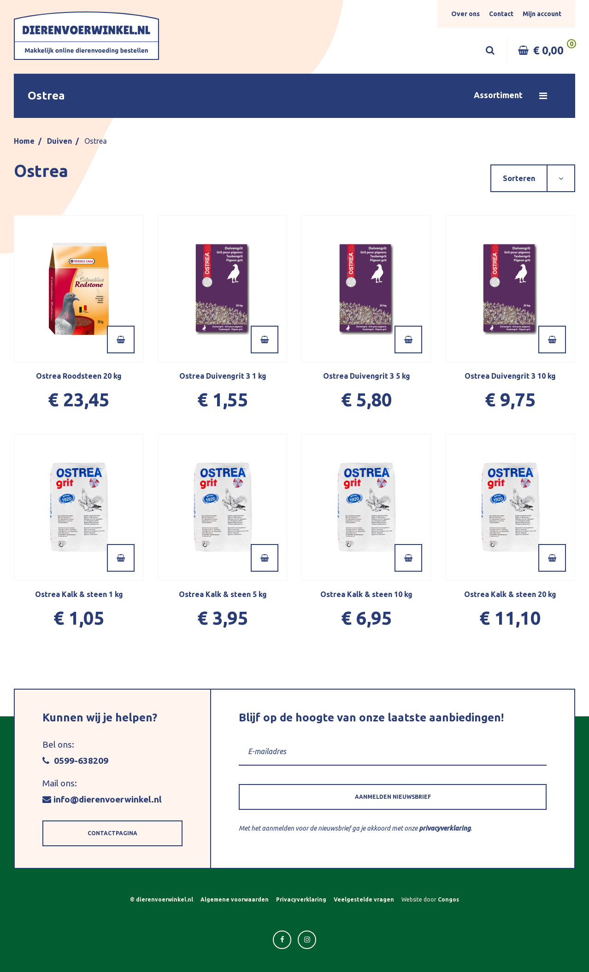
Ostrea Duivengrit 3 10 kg (510, 376)
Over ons (465, 14)
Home (24, 141)
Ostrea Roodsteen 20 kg (79, 376)
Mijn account (542, 14)
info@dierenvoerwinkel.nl (102, 799)
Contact (501, 14)
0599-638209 (75, 760)
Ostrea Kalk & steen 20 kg (510, 594)
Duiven (59, 141)
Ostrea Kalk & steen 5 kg (223, 594)
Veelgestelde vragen (364, 899)
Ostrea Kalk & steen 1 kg (79, 594)
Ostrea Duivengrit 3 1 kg (222, 376)
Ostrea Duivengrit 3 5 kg (366, 376)
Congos (448, 899)
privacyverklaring (445, 828)
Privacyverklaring (301, 899)
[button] (294, 96)
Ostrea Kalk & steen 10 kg (366, 594)
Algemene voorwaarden (234, 899)
